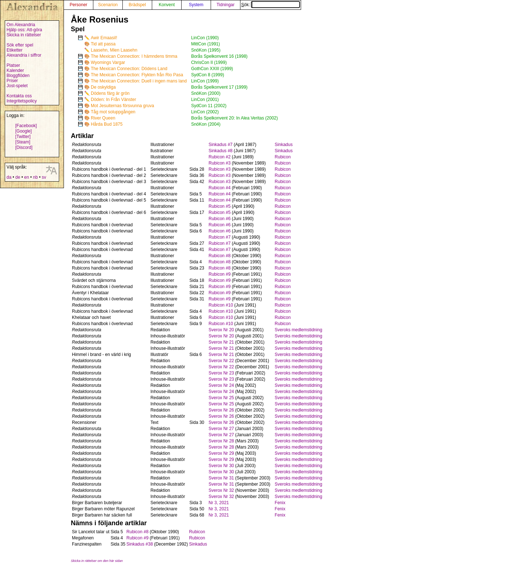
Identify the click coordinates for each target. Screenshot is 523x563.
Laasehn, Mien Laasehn (114, 50)
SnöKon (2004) (205, 124)
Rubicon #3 (219, 163)
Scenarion (108, 4)
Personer (79, 4)
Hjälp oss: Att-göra (24, 29)
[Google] (23, 131)
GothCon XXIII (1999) (212, 68)
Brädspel (137, 4)
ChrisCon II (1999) (209, 62)
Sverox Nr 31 (221, 478)
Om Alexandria (21, 24)
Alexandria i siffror (24, 55)
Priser (12, 80)
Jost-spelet (17, 85)
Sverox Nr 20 (221, 329)
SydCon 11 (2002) (208, 105)
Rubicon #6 (219, 218)
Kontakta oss (19, 95)
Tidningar (225, 4)
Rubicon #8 (219, 255)
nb (35, 177)
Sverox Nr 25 (221, 397)
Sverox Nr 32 (221, 490)
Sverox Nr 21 (221, 342)
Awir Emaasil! (104, 37)
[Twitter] (23, 136)
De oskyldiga (103, 87)
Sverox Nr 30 (221, 465)
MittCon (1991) (205, 43)
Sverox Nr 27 (221, 428)
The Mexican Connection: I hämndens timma (134, 56)
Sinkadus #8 (220, 150)
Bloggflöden (18, 75)
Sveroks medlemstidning (298, 329)
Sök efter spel (20, 45)
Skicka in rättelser (24, 34)
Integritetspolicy (22, 101)
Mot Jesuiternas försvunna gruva (122, 105)
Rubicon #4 (219, 187)
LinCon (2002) (205, 111)
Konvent (167, 4)
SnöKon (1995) (205, 50)
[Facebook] (26, 125)
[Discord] (23, 147)
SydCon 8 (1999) (207, 74)
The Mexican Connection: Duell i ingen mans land (139, 81)
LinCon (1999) (205, 81)
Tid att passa (103, 43)
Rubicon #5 (219, 206)
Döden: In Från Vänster (113, 99)
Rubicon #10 (220, 305)
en (26, 177)
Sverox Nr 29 (221, 453)
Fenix (280, 502)
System (196, 4)
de (17, 177)
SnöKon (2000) (205, 93)
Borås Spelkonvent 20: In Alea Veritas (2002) (234, 118)
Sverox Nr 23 (221, 373)
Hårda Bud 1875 (106, 124)
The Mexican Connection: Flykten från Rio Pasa (137, 74)
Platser (13, 65)
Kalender (15, 70)
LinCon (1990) (205, 37)
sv (44, 177)
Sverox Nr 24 (221, 385)
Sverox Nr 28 (221, 440)
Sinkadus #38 (139, 544)
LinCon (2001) (205, 99)
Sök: (270, 4)
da (9, 177)
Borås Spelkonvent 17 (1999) (219, 87)
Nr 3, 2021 (218, 502)
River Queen (103, 118)
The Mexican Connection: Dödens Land (129, 68)
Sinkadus (283, 144)
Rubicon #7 (219, 237)
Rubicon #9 (219, 274)
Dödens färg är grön (110, 93)
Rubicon (283, 156)
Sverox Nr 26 (221, 410)
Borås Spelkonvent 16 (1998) (219, 56)
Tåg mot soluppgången (113, 111)
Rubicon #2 (219, 156)
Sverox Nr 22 (221, 360)
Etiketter (15, 50)
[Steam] (22, 142)
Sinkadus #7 (220, 144)
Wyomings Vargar (108, 62)
